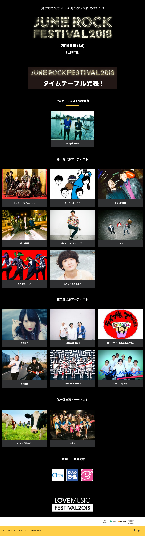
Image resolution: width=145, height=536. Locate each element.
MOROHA (24, 383)
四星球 (72, 443)
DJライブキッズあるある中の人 (121, 342)
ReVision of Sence (72, 383)
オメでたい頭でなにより (24, 203)
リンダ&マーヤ (72, 143)
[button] (72, 125)
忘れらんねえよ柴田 (72, 283)
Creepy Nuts (120, 203)
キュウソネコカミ (72, 203)
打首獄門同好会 (24, 443)
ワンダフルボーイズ (121, 383)
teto (121, 243)
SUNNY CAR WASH (72, 343)
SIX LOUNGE (24, 243)
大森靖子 (24, 343)
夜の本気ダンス (24, 283)
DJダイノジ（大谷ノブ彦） (72, 243)
